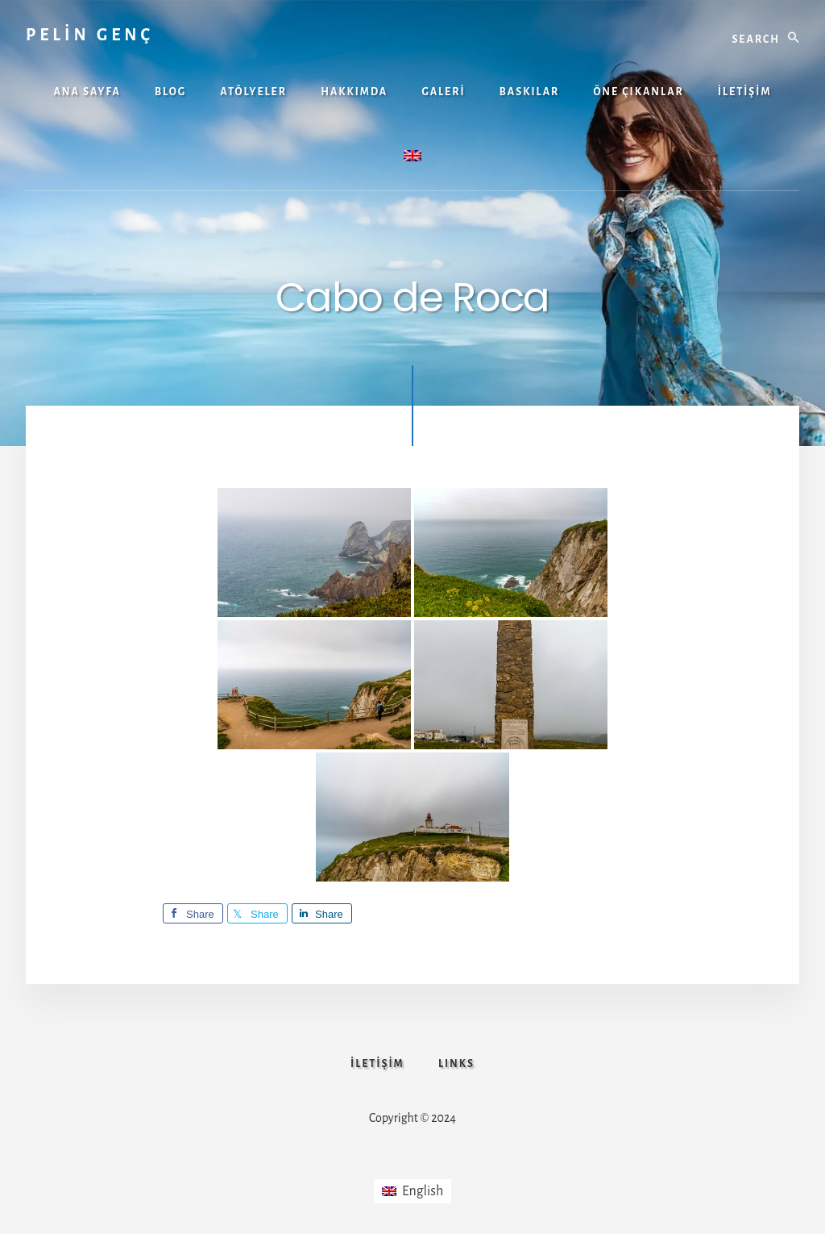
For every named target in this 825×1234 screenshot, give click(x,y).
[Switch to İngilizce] (412, 157)
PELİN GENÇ (90, 35)
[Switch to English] (413, 1191)
